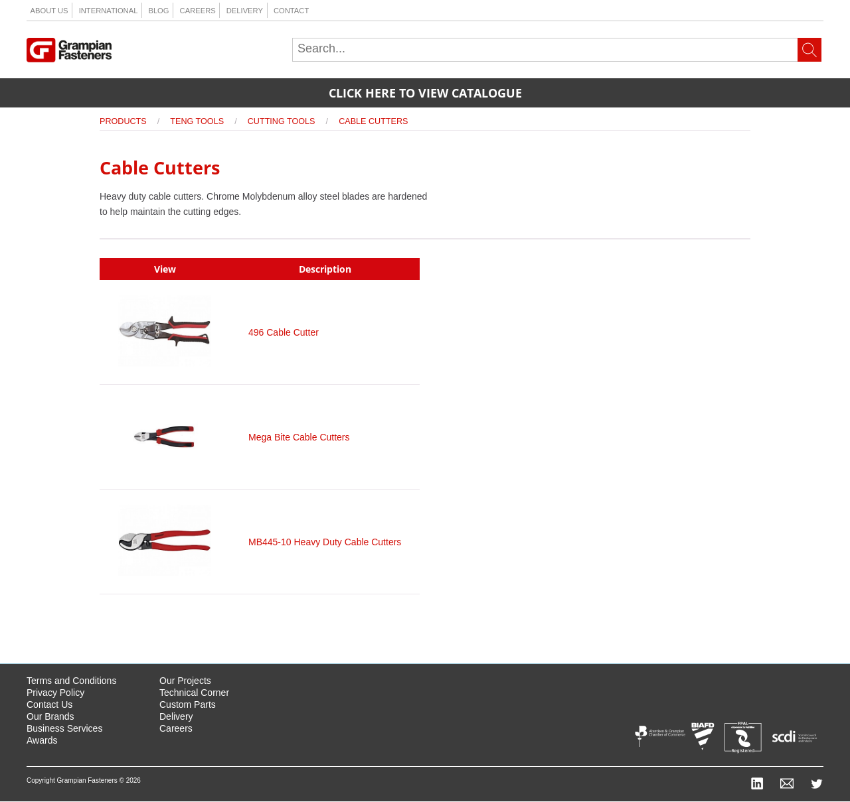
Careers (198, 11)
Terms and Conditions (71, 680)
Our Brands (50, 716)
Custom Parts (187, 704)
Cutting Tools (281, 121)
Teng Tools (197, 121)
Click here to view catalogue (425, 93)
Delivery (244, 11)
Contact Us (49, 704)
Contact (291, 11)
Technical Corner (194, 692)
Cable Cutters (373, 121)
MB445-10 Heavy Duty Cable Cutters (324, 542)
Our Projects (185, 680)
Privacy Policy (55, 692)
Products (123, 121)
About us (49, 11)
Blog (158, 11)
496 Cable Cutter (283, 332)
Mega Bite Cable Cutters (299, 437)
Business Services (64, 728)
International (108, 11)
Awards (42, 740)
